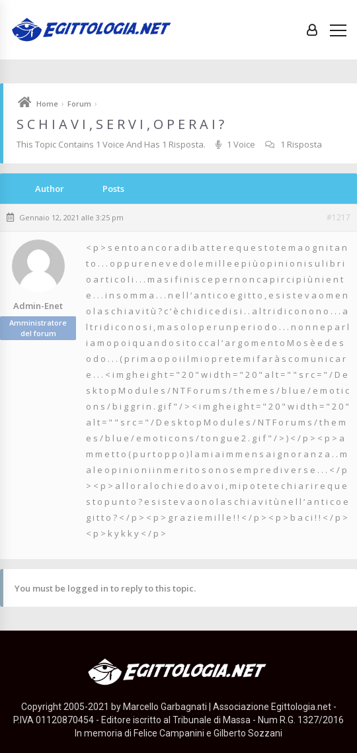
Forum (79, 104)
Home (47, 104)
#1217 (338, 217)
